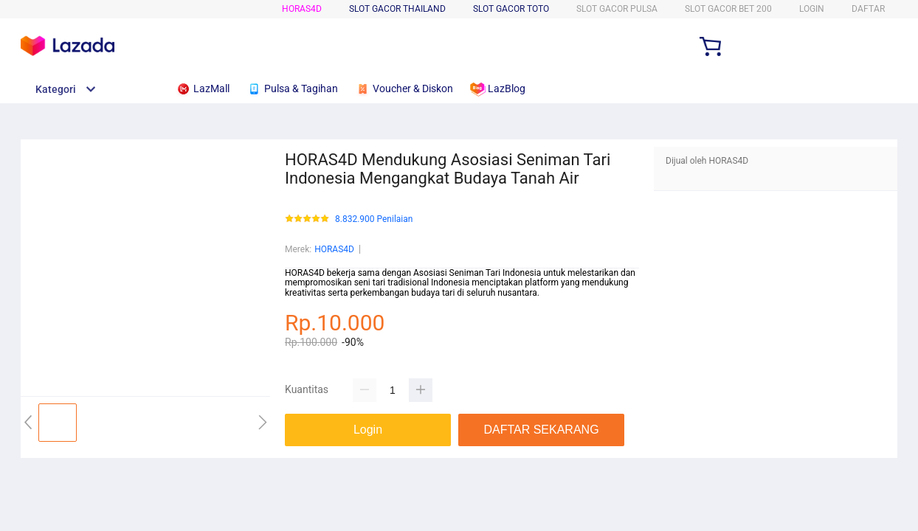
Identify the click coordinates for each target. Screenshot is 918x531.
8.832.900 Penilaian (374, 219)
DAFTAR (868, 9)
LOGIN (811, 9)
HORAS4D (302, 9)
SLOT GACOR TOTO (511, 9)
